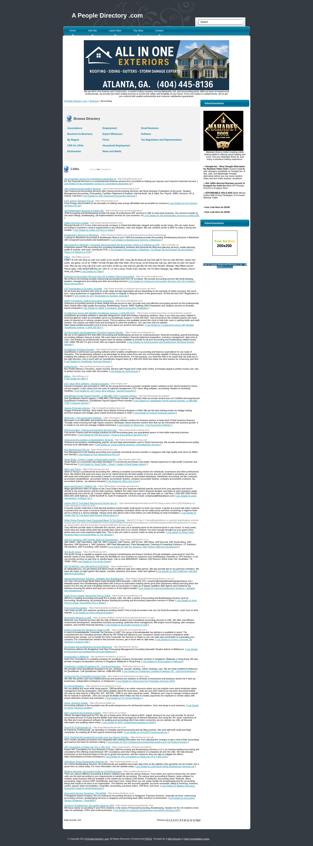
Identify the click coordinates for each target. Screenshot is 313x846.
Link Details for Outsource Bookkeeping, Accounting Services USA (146, 810)
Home (72, 30)
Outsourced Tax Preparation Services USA (85, 676)
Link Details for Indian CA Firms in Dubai (93, 230)
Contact (159, 30)
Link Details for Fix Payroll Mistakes (124, 698)
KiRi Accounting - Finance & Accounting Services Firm (90, 430)
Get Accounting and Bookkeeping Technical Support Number (93, 332)
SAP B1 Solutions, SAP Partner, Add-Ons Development (91, 539)
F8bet (67, 257)
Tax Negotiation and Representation (161, 139)
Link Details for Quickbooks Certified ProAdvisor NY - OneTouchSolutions (159, 671)
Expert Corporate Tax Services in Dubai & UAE (87, 630)
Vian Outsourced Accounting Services (82, 188)
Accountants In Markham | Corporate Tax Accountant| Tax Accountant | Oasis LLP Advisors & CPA (111, 245)
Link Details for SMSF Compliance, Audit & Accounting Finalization (115, 308)
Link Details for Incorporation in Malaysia (162, 661)
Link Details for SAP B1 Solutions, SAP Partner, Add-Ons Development (143, 547)
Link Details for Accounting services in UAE (127, 625)
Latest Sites (115, 30)
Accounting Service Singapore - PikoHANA (85, 793)
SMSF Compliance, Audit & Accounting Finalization (89, 301)
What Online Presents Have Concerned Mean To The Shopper (94, 520)
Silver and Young (72, 469)
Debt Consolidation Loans (196, 839)
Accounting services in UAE (77, 617)
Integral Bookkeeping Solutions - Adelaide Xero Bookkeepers (94, 578)
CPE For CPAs (75, 145)
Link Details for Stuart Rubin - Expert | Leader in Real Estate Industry (112, 464)
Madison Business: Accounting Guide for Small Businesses (93, 771)
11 (188, 820)
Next (198, 820)
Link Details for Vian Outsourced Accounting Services (109, 196)
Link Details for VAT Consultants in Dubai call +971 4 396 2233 (136, 756)
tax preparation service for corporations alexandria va (90, 179)
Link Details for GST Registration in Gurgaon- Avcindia (101, 296)
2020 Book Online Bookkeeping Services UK (86, 761)
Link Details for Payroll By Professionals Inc (146, 732)
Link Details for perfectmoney (124, 371)
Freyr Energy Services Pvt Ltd (78, 201)
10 (185, 820)
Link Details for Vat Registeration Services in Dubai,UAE (172, 215)
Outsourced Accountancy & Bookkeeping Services (88, 440)
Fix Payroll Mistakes (74, 686)
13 (194, 820)
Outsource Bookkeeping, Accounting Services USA (89, 805)
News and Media (112, 151)
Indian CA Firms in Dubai (76, 223)
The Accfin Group (72, 552)
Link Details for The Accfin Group (94, 561)
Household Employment (116, 145)
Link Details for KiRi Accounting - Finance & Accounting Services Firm (113, 435)
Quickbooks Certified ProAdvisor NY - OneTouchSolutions (92, 666)
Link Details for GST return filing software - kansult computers (105, 391)
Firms (106, 139)
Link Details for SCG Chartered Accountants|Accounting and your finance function (147, 742)
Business (94, 101)
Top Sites (138, 30)
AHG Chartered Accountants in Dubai (82, 713)
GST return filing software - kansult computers (86, 383)
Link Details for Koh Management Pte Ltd (99, 454)
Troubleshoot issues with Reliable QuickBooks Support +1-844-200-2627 (99, 313)
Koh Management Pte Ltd (76, 449)
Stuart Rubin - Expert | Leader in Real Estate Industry (90, 459)
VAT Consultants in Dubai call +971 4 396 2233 (87, 747)
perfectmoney (71, 366)
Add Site (92, 30)
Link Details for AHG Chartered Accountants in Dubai (128, 722)
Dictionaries (74, 151)
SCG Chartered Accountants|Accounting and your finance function (96, 737)
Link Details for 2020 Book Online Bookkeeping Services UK (165, 766)
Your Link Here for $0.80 (217, 207)
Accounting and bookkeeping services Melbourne (88, 647)
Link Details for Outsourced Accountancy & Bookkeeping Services (128, 444)
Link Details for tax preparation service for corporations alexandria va (97, 183)
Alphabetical (106, 169)
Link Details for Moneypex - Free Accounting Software (145, 425)
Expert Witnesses (113, 134)
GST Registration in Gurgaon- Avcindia (83, 288)
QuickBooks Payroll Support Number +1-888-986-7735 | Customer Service (100, 396)
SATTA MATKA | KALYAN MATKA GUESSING (86, 566)
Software (146, 134)
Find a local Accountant (75, 608)
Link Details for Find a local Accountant (93, 612)
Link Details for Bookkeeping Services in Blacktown (136, 240)
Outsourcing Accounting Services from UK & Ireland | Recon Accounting (99, 276)
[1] (167, 820)
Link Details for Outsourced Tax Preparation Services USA (145, 681)
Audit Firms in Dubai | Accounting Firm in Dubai (87, 595)
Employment (110, 128)
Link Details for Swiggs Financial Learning (155, 413)
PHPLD (148, 839)
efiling (67, 376)
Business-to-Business (79, 134)
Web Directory (174, 839)
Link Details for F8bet (92, 271)
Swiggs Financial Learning (77, 408)
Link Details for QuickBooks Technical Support (87, 361)
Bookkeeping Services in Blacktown (81, 235)
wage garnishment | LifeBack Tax (80, 486)
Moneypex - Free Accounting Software (82, 418)
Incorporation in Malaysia (76, 656)
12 (191, 820)
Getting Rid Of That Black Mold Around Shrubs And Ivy (90, 503)
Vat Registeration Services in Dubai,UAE (84, 210)
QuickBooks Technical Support (79, 349)
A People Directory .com (107, 15)
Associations (74, 128)
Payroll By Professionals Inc (77, 727)
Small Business (150, 128)
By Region (73, 139)
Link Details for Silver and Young (123, 481)
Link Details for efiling (75, 378)
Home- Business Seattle (76, 703)
